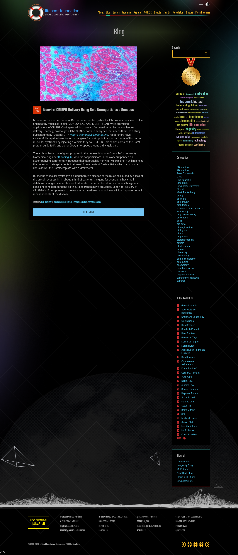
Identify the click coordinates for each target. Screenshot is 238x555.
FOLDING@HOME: (144, 526)
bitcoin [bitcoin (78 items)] (194, 105)
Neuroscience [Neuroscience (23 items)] (205, 130)
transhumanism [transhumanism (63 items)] (185, 144)
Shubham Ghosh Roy (192, 316)
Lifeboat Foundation (47, 544)
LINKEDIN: (141, 517)
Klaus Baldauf (189, 368)
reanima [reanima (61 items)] (188, 133)
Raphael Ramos (189, 393)
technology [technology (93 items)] (200, 141)
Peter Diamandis (186, 173)
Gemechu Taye (189, 337)
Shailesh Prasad (190, 329)
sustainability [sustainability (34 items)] (188, 141)
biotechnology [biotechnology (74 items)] (183, 105)
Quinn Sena (187, 321)
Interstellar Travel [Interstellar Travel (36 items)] (202, 121)
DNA (179, 176)
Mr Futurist (183, 469)
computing (182, 261)
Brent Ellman (188, 409)
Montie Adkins (189, 426)
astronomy (182, 211)
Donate (157, 12)
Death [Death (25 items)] (205, 109)
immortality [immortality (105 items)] (188, 121)
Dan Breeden (188, 325)
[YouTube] (201, 544)
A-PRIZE (148, 12)
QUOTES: (178, 531)
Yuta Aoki (186, 376)
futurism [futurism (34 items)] (205, 113)
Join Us (166, 12)
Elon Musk (182, 183)
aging (180, 195)
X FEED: (63, 522)
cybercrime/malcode (188, 277)
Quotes (189, 12)
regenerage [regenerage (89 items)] (198, 133)
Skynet (180, 189)
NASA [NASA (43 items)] (199, 130)
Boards (116, 12)
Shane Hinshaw (189, 389)
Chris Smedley (189, 434)
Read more (88, 212)
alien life (181, 198)
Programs (126, 12)
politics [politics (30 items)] (180, 133)
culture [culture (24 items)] (202, 109)
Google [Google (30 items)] (176, 118)
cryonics (181, 271)
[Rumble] (207, 544)
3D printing (183, 167)
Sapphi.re (76, 544)
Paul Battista (188, 333)
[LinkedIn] (195, 544)
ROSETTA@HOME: (67, 531)
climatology (183, 255)
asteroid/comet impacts (189, 208)
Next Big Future (185, 473)
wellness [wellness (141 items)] (199, 145)
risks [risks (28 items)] (198, 137)
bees (179, 220)
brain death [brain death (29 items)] (179, 110)
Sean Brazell (188, 397)
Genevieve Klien (189, 305)
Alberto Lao (187, 385)
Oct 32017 (37, 110)
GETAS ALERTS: (181, 517)
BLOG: (101, 522)
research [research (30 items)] (194, 137)
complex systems (186, 258)
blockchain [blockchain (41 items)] (203, 106)
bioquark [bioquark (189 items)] (186, 102)
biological (182, 230)
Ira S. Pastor (187, 430)
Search (206, 54)
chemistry (182, 252)
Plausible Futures (186, 477)
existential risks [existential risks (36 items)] (181, 113)
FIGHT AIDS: (65, 526)
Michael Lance (189, 418)
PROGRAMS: (180, 526)
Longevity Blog (185, 465)
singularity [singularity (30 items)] (204, 137)
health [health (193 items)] (183, 117)
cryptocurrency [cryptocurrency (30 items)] (194, 110)
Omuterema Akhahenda (187, 363)
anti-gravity (183, 201)
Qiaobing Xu (65, 157)
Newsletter (178, 12)
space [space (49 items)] (179, 141)
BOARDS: (178, 522)
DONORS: (140, 522)
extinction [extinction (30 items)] (191, 113)
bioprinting (182, 236)
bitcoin (180, 243)
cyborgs (181, 280)
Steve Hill (186, 405)
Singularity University (188, 186)
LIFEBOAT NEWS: (105, 517)
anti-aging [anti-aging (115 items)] (201, 94)
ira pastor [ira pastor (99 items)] (182, 125)
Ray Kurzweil (184, 179)
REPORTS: (102, 526)
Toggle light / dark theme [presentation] (207, 4)
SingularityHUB (185, 481)
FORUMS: (140, 531)
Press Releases (202, 12)
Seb (183, 414)
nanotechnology (94, 202)
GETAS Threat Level (38, 523)
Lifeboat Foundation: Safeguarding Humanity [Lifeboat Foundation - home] (54, 12)
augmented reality (186, 214)
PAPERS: (102, 531)
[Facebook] (183, 544)
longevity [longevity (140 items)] (190, 129)
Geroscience (183, 461)
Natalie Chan (188, 401)
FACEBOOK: (64, 517)
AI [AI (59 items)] (184, 94)
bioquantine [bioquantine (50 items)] (199, 97)
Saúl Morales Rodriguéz (188, 311)
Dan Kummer (46, 202)
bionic (180, 233)
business (181, 249)
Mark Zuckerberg (186, 192)
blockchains (183, 246)
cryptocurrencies (185, 274)
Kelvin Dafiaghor (190, 341)
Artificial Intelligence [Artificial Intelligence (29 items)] (186, 98)
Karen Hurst (187, 345)
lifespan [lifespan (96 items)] (179, 129)
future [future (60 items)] (198, 112)
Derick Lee (186, 381)
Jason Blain (187, 422)
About (101, 12)
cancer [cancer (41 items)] (186, 109)
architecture (183, 205)
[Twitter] (189, 544)
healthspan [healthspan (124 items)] (196, 117)
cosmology (183, 265)
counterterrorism (185, 268)
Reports (137, 12)
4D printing (183, 170)
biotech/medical (73, 202)
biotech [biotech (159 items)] (198, 102)
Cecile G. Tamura (190, 372)
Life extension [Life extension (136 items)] (197, 125)
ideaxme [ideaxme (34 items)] (178, 122)
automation (183, 217)
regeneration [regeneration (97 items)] (183, 137)
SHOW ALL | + (181, 439)
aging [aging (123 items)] (179, 94)
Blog (108, 12)
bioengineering (60, 202)
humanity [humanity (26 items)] (206, 118)
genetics (83, 202)
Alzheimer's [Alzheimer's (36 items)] (190, 94)
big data (181, 224)
